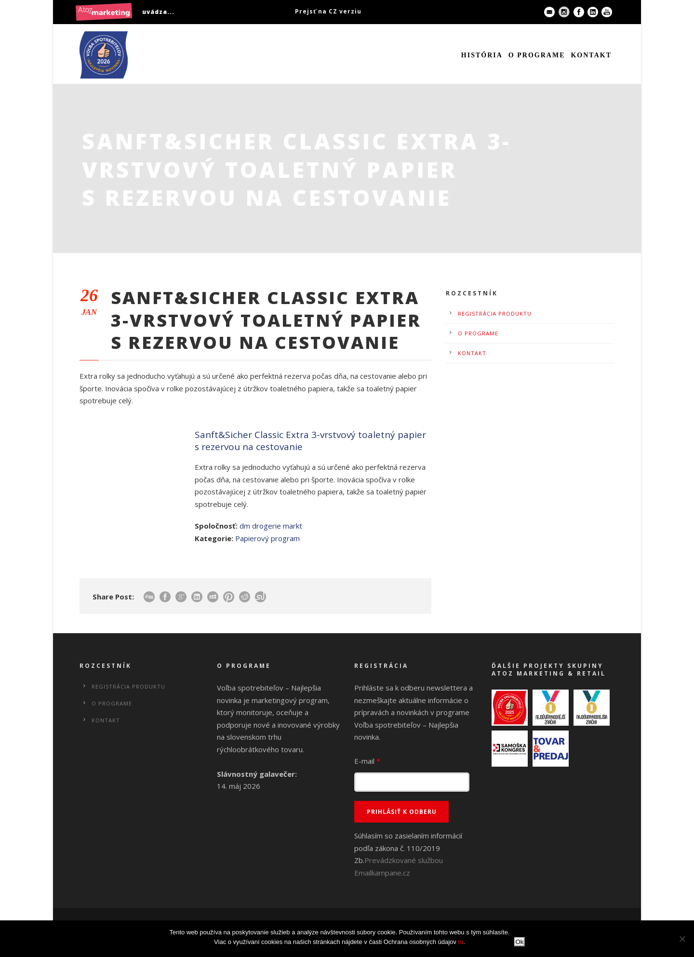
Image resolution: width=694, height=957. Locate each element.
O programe (536, 55)
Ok (519, 941)
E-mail (367, 761)
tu (460, 941)
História (482, 55)
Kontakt (591, 55)
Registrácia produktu (495, 313)
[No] (682, 939)
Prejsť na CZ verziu (328, 11)
